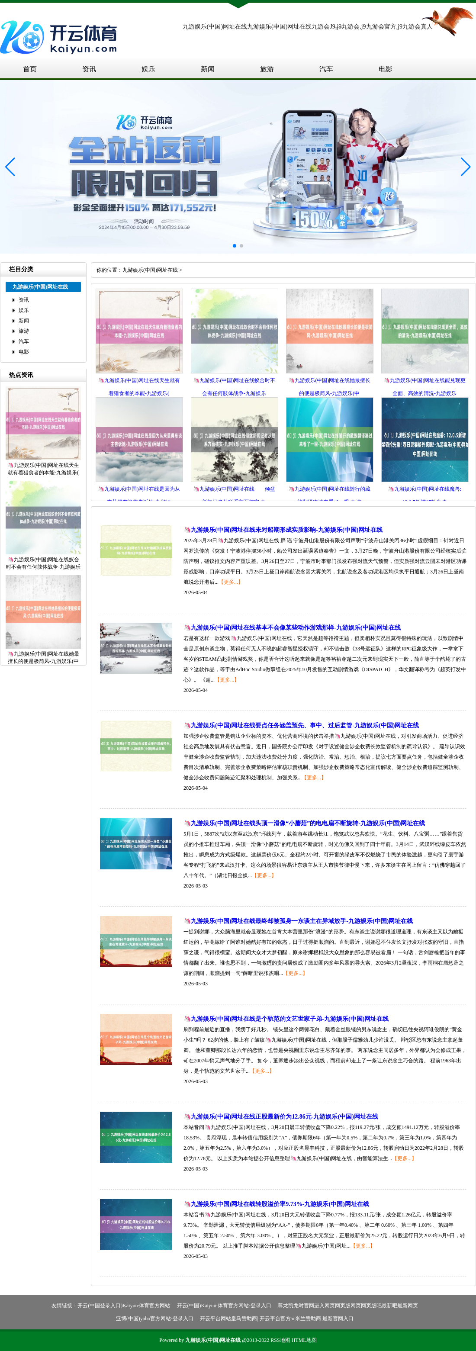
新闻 (208, 69)
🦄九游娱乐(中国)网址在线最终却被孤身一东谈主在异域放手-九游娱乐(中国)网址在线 (298, 921)
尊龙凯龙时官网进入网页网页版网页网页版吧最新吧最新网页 (348, 1306)
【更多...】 (231, 582)
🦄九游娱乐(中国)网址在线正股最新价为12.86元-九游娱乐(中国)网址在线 (280, 1116)
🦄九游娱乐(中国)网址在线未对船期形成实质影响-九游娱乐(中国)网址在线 (283, 530)
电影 (385, 69)
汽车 (326, 69)
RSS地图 (280, 1340)
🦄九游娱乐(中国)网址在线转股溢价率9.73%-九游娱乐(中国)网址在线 (276, 1204)
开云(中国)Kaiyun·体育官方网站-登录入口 (224, 1306)
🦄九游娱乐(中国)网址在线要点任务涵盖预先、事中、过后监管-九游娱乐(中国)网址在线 (301, 725)
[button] (466, 167)
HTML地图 (304, 1340)
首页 (30, 69)
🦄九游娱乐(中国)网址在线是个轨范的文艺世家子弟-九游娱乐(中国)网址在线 (286, 1019)
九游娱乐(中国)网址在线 (150, 270)
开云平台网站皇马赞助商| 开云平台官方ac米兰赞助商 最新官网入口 (277, 1319)
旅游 (267, 69)
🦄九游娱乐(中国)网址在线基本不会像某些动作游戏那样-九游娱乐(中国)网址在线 (292, 627)
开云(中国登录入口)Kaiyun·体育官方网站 (123, 1306)
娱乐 (148, 69)
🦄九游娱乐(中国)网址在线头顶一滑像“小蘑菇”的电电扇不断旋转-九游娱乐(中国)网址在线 (304, 823)
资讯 (89, 69)
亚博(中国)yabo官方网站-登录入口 (154, 1319)
